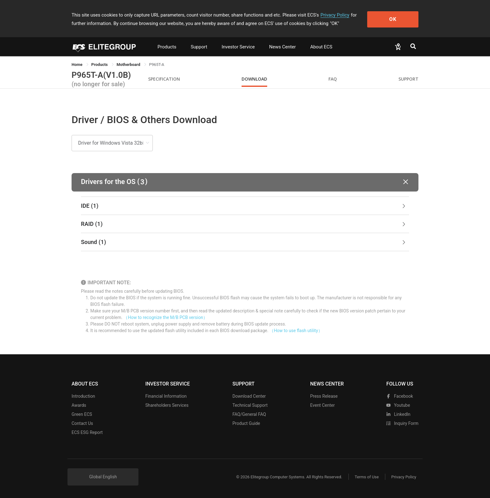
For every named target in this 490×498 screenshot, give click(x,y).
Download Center (249, 396)
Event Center (322, 405)
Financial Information (166, 396)
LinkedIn (398, 414)
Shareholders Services (166, 405)
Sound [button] (244, 242)
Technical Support (250, 405)
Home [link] (77, 64)
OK (393, 19)
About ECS (321, 47)
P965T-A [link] (156, 64)
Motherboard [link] (129, 64)
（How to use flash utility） (295, 330)
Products (167, 47)
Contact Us (82, 423)
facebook (399, 396)
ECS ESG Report (87, 432)
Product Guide (246, 423)
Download (254, 79)
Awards (79, 405)
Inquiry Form (402, 423)
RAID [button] (244, 224)
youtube (398, 405)
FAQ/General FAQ (249, 414)
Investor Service (238, 47)
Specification (164, 79)
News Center (282, 47)
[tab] (245, 206)
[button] (245, 182)
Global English (103, 476)
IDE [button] (244, 206)
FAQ (332, 79)
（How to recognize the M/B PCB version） (165, 317)
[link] (100, 64)
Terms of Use (367, 477)
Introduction (83, 396)
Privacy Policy (334, 15)
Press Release (324, 396)
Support (199, 47)
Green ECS (82, 414)
